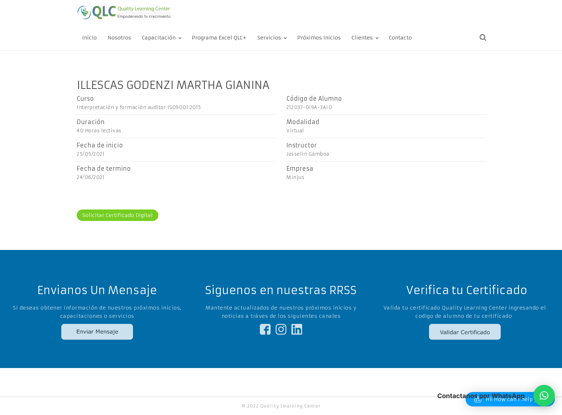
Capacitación (159, 37)
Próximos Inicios (319, 37)
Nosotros (119, 37)
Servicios (269, 37)
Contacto (400, 37)
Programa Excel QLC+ (219, 37)
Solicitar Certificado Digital (117, 215)
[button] (544, 395)
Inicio (89, 37)
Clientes (362, 37)
